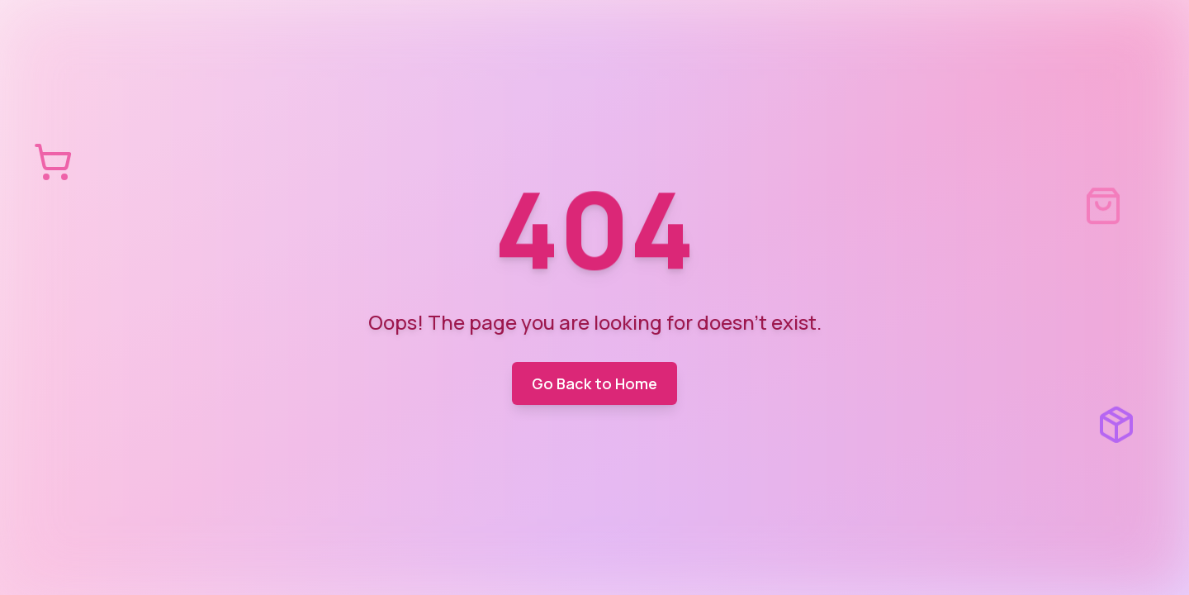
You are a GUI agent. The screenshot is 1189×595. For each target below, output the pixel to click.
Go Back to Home (594, 383)
